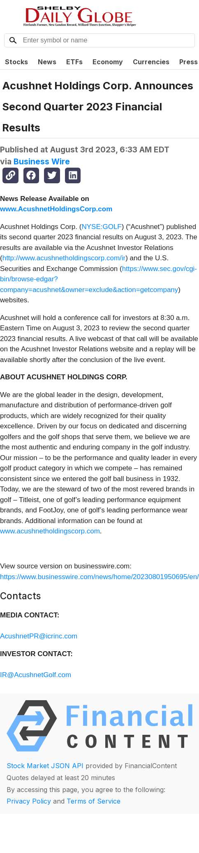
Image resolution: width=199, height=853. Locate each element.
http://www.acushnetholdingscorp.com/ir (64, 258)
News (47, 62)
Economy (108, 62)
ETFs (74, 62)
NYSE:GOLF (101, 227)
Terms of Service (93, 801)
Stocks (16, 62)
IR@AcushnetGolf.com (35, 675)
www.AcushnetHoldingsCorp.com (56, 209)
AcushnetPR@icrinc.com (38, 636)
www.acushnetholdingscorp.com (50, 531)
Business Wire (42, 161)
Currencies (151, 62)
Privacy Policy (29, 801)
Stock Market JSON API (45, 766)
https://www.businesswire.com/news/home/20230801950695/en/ (99, 577)
